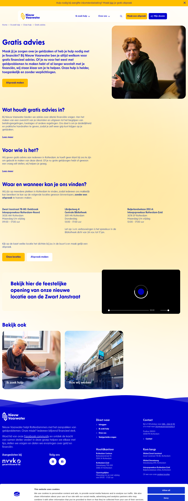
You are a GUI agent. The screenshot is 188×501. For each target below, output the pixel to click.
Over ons (104, 16)
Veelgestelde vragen (107, 437)
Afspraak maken (15, 83)
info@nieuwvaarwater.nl (165, 427)
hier (112, 3)
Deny (166, 487)
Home (4, 25)
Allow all (166, 479)
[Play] (105, 310)
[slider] (128, 310)
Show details (40, 496)
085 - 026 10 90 (168, 424)
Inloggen (102, 425)
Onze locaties (13, 257)
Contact (149, 439)
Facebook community (36, 436)
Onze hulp (27, 25)
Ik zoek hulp (82, 16)
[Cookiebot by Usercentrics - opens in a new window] (16, 496)
